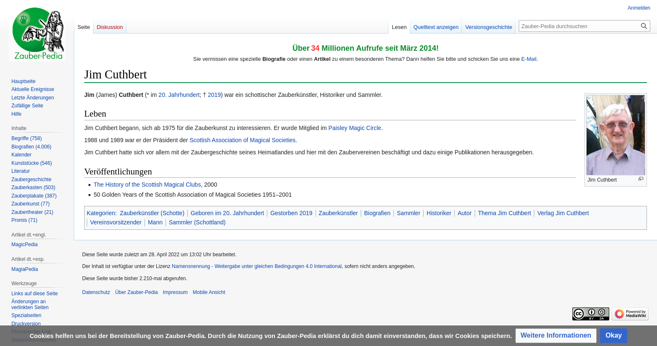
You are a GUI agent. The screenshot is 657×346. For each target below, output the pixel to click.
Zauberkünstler (338, 213)
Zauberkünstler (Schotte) (152, 213)
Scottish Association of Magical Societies (242, 140)
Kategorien (101, 213)
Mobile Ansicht (209, 292)
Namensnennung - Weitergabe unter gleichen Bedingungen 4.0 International (256, 266)
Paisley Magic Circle (354, 128)
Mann (155, 222)
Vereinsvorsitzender (116, 222)
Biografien (377, 213)
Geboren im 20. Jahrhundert (227, 213)
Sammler (408, 213)
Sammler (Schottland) (197, 222)
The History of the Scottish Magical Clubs (147, 184)
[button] (556, 335)
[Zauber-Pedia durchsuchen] (584, 26)
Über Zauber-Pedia (136, 292)
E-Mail (528, 59)
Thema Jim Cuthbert (504, 213)
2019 (214, 94)
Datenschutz (96, 292)
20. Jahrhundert (178, 94)
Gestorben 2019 (291, 213)
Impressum (175, 292)
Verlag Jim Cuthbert (563, 213)
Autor (464, 213)
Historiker (439, 213)
